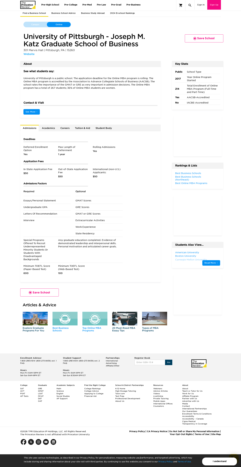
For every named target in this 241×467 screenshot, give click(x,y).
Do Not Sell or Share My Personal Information (194, 431)
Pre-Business (133, 5)
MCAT (41, 396)
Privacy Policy (165, 461)
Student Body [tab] (104, 128)
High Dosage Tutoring (125, 391)
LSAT (40, 393)
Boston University (185, 256)
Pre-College (70, 5)
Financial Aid (90, 396)
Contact (186, 406)
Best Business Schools (61, 329)
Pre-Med (87, 5)
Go (168, 362)
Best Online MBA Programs (191, 183)
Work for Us (188, 393)
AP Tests (24, 396)
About (185, 388)
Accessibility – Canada (193, 419)
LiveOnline (158, 396)
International (112, 361)
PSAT (22, 393)
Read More (211, 263)
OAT (40, 401)
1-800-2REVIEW (38, 361)
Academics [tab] (48, 128)
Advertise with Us (190, 401)
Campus (35, 24)
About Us (119, 401)
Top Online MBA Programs (91, 329)
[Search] (189, 5)
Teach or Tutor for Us (192, 391)
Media (185, 404)
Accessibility (188, 416)
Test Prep (119, 396)
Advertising (111, 363)
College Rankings (92, 388)
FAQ (22, 363)
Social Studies (63, 396)
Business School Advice (63, 13)
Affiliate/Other (112, 366)
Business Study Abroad (93, 13)
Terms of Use (184, 461)
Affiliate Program (190, 396)
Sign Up (214, 5)
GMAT (41, 391)
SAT (22, 388)
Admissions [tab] (29, 128)
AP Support (62, 398)
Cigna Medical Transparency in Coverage (194, 422)
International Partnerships (194, 409)
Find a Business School (34, 13)
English (60, 393)
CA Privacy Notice (157, 431)
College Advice (91, 391)
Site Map (216, 434)
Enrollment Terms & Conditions (197, 414)
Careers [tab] (65, 128)
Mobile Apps (159, 401)
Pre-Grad (116, 5)
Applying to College (93, 393)
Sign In (201, 5)
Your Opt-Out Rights (181, 434)
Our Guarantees (189, 411)
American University (187, 252)
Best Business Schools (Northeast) (188, 178)
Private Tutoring (161, 398)
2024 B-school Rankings (122, 13)
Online (59, 24)
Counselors (158, 406)
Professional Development (127, 398)
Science (60, 391)
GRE (40, 388)
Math (59, 388)
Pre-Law (101, 5)
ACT (22, 391)
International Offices (163, 404)
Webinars (157, 388)
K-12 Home (120, 388)
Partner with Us (189, 398)
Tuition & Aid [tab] (82, 128)
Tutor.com (120, 393)
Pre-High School (50, 5)
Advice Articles (160, 391)
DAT (40, 398)
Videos (156, 393)
